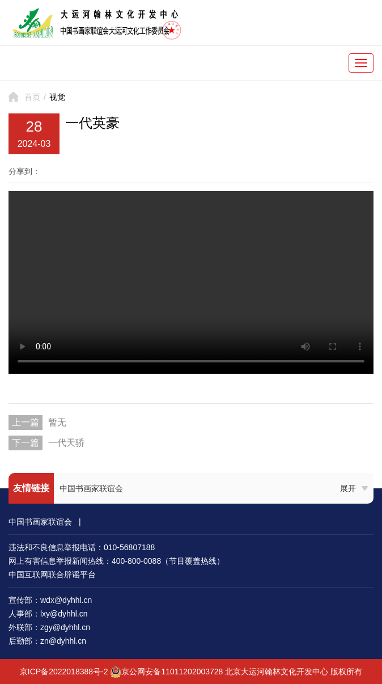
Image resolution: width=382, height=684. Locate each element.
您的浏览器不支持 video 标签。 (191, 282)
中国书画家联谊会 (91, 488)
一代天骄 (66, 442)
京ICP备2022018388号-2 (64, 671)
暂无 (57, 422)
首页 (32, 97)
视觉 (57, 97)
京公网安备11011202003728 (172, 671)
